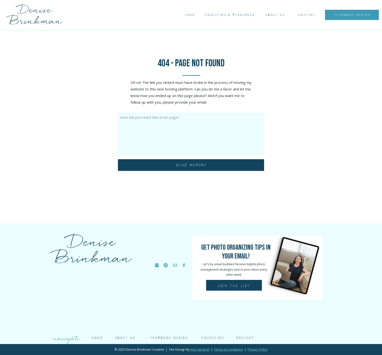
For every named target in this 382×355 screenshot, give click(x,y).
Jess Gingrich (200, 349)
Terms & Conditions (228, 349)
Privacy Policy (257, 349)
